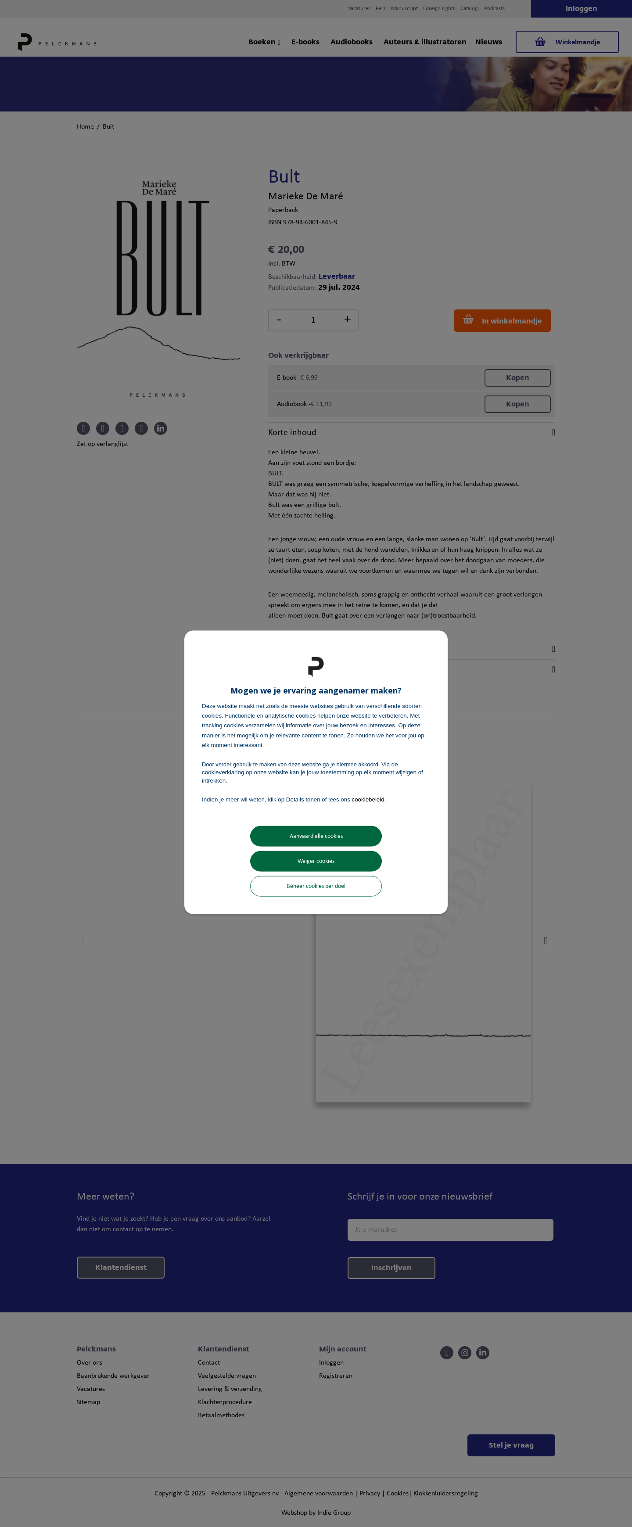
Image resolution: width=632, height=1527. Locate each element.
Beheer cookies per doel (316, 886)
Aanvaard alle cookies (316, 836)
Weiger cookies (316, 861)
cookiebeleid (368, 799)
